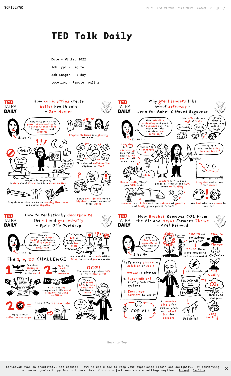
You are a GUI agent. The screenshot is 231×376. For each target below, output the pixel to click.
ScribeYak (13, 7)
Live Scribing (165, 8)
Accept (184, 370)
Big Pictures (185, 8)
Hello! (149, 8)
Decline (199, 370)
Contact (201, 8)
